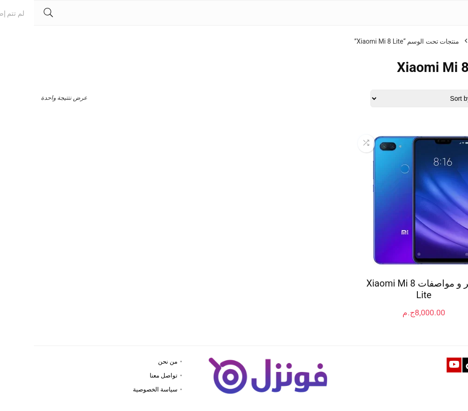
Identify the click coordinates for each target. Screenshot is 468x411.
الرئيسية (450, 41)
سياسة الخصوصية (121, 389)
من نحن (134, 361)
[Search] (14, 12)
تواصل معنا (130, 375)
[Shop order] (398, 98)
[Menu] (457, 12)
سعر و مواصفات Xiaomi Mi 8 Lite (389, 289)
